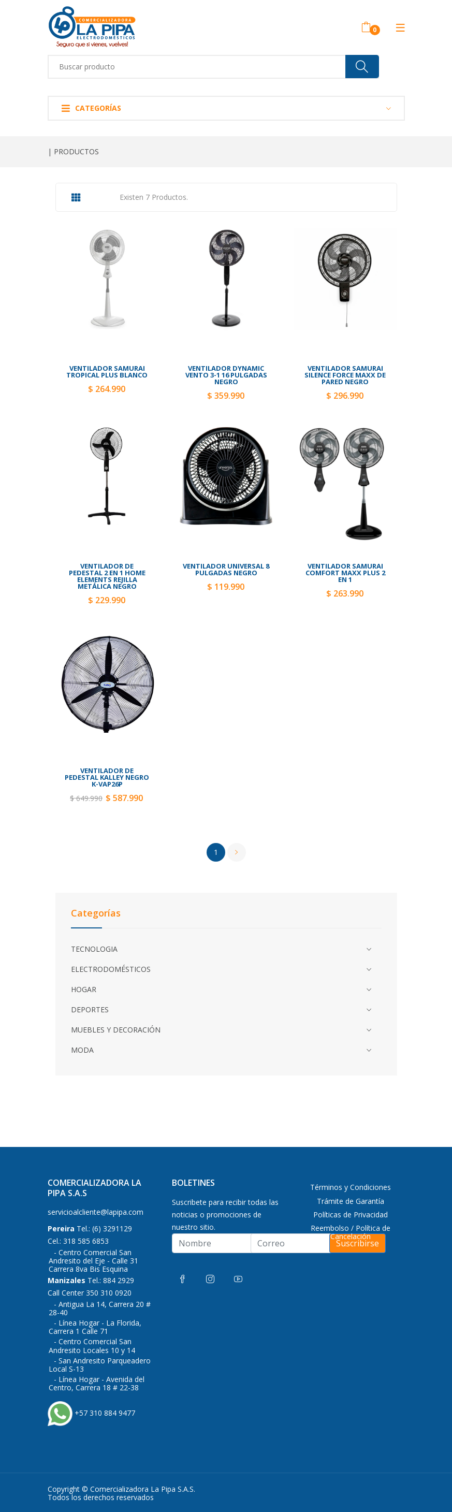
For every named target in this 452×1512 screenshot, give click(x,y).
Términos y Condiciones (350, 1187)
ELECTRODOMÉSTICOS (111, 969)
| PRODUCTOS (73, 151)
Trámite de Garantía (350, 1201)
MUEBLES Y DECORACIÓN (116, 1030)
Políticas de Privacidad (350, 1214)
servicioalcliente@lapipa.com (95, 1212)
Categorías (91, 108)
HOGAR (83, 989)
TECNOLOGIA (94, 949)
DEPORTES (90, 1010)
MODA (82, 1050)
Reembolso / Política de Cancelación (350, 1232)
